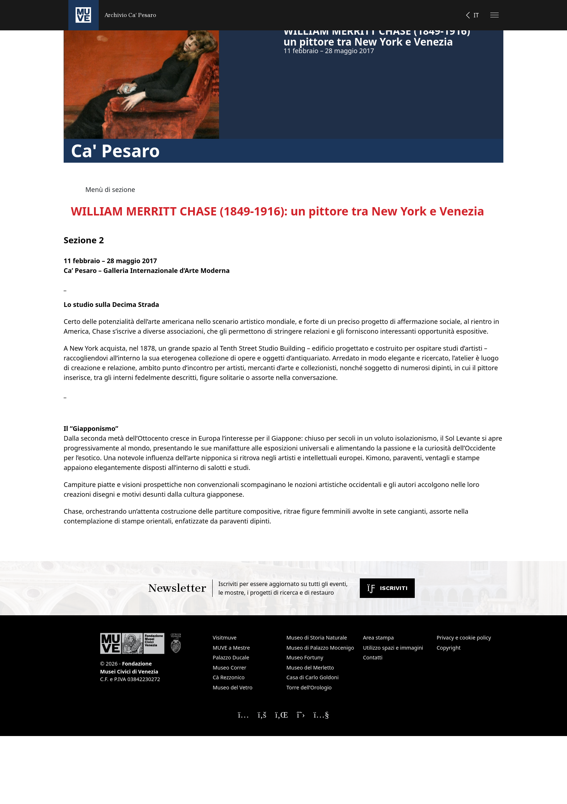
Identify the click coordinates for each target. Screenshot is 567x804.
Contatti (373, 657)
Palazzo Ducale (231, 657)
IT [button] (476, 15)
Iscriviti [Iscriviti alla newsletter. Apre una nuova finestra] (387, 588)
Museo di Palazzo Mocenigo (320, 647)
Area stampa (378, 637)
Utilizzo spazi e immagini (393, 647)
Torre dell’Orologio (309, 687)
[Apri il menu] (494, 15)
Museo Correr (229, 667)
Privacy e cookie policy (463, 637)
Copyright (448, 647)
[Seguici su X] (301, 714)
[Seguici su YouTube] (321, 714)
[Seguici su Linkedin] (281, 714)
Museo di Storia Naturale (316, 637)
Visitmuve (224, 637)
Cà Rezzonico (228, 677)
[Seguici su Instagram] (243, 714)
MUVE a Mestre (231, 647)
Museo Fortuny (304, 657)
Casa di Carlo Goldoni (312, 677)
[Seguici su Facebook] (262, 714)
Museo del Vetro (232, 687)
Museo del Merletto (310, 667)
